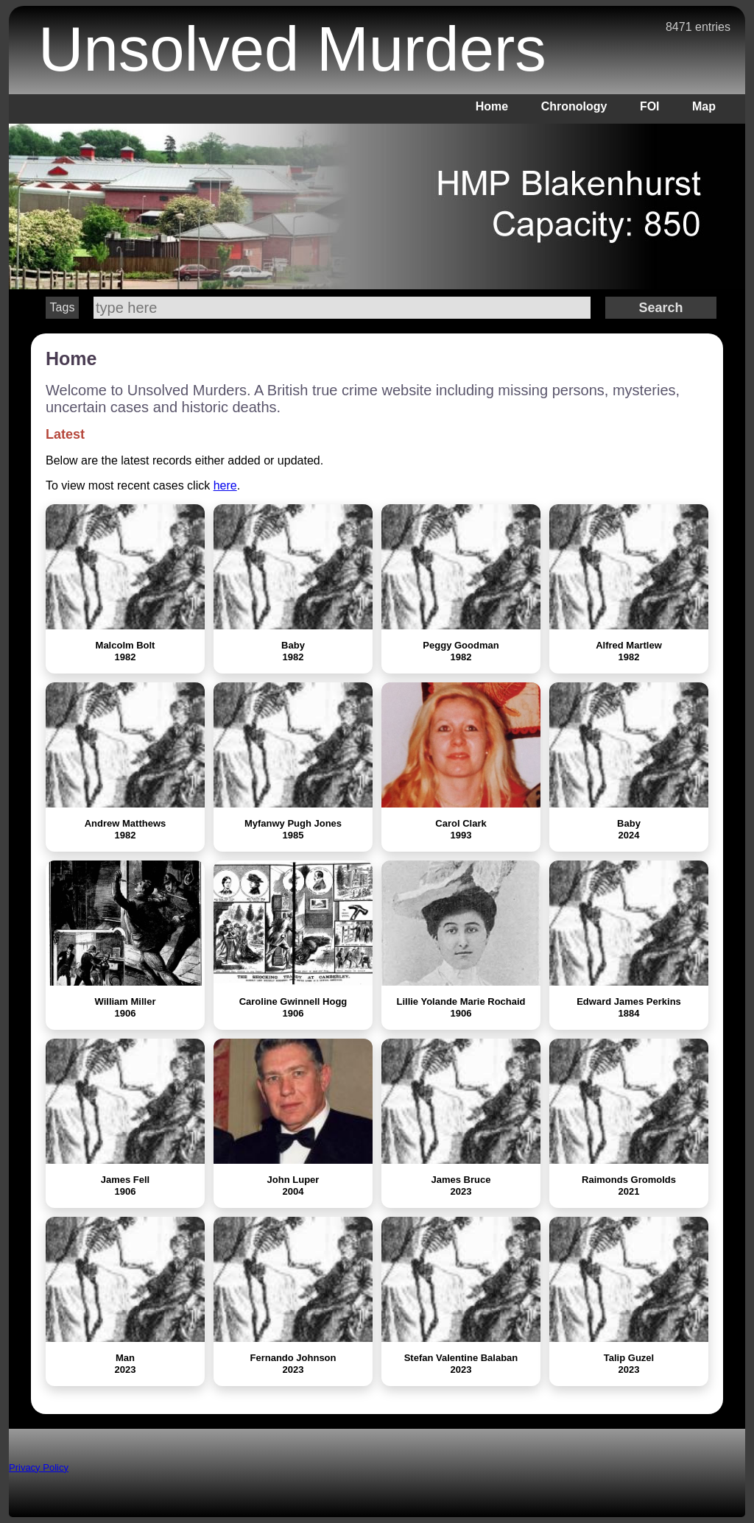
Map (704, 106)
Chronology (574, 106)
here (225, 485)
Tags (62, 307)
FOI (650, 106)
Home (492, 106)
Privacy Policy (38, 1467)
